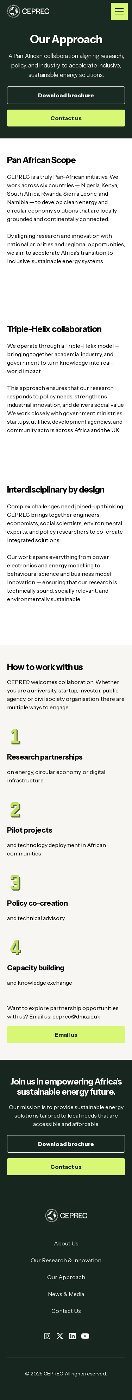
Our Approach (66, 1277)
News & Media (66, 1293)
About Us (66, 1243)
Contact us (66, 118)
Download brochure (66, 95)
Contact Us (66, 1310)
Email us (66, 1034)
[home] (28, 11)
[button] (118, 11)
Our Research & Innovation (66, 1260)
